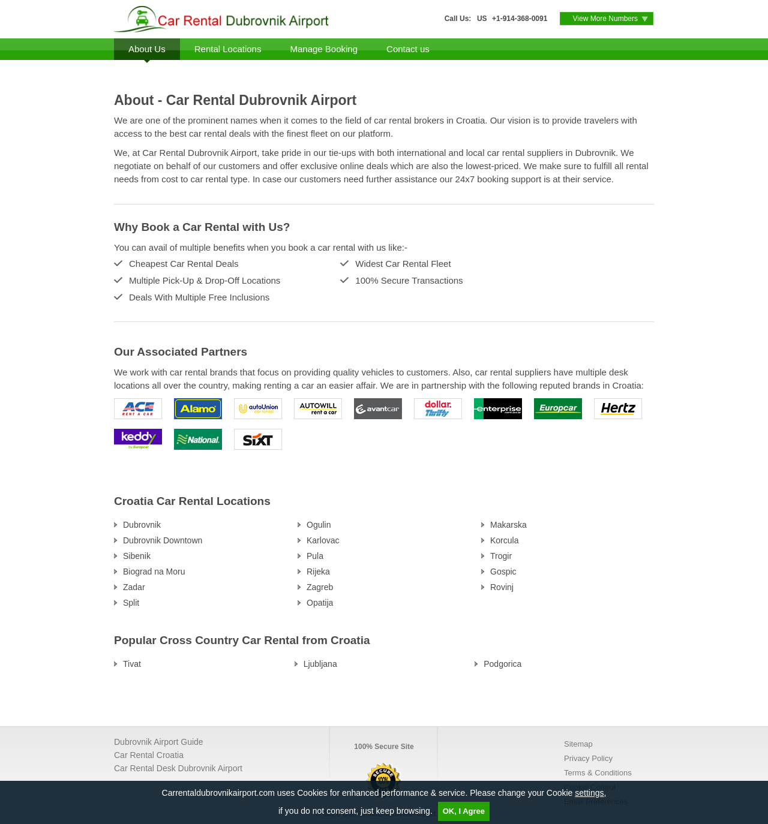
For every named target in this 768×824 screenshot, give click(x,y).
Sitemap (578, 743)
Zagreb (320, 587)
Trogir (501, 556)
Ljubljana (320, 664)
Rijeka (318, 571)
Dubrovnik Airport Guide (158, 742)
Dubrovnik (142, 525)
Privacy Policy (588, 758)
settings (589, 793)
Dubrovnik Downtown (162, 540)
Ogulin (319, 525)
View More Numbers (605, 18)
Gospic (503, 571)
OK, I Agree (464, 811)
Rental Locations (228, 49)
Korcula (504, 540)
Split (131, 603)
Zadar (134, 587)
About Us (147, 49)
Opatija (320, 603)
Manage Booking (324, 49)
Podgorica (502, 664)
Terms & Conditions (598, 772)
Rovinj (502, 587)
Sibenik (137, 556)
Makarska (508, 525)
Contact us (408, 49)
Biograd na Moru (154, 571)
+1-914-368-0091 (519, 18)
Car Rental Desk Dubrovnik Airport (178, 768)
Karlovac (323, 540)
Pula (315, 556)
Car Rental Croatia (149, 755)
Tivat (132, 664)
